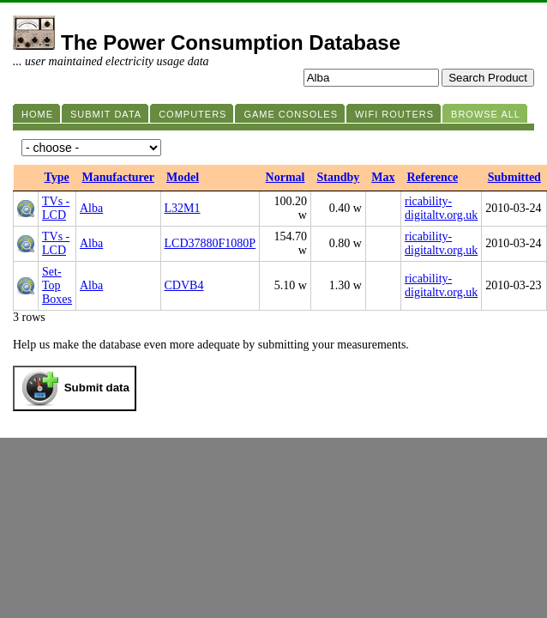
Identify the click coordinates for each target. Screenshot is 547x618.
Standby (337, 177)
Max (382, 177)
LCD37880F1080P (210, 243)
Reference (433, 177)
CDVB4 (184, 285)
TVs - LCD (55, 208)
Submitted (514, 177)
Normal (285, 177)
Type (57, 177)
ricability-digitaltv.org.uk (441, 208)
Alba (91, 208)
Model (182, 177)
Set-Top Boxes (57, 285)
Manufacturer (118, 177)
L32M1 (183, 208)
